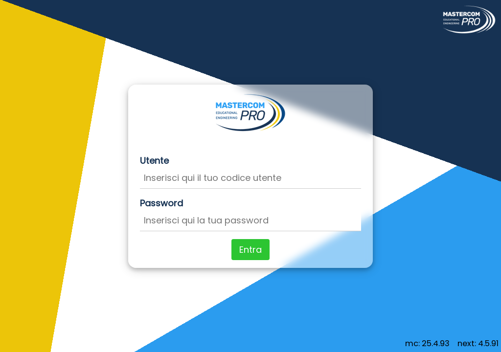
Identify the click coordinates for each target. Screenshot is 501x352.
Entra (250, 249)
